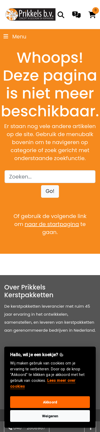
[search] (61, 14)
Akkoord (50, 402)
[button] (50, 191)
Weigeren (50, 416)
